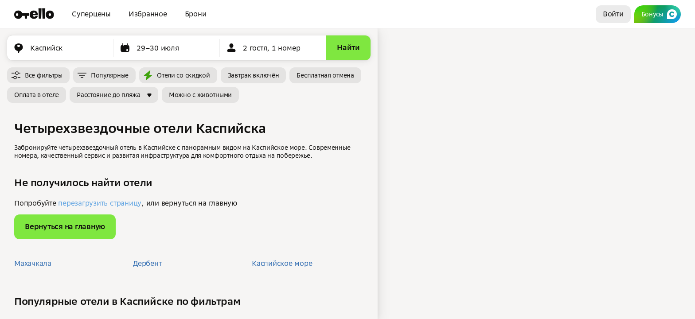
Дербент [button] (147, 263)
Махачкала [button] (32, 263)
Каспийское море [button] (282, 263)
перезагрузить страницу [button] (99, 202)
